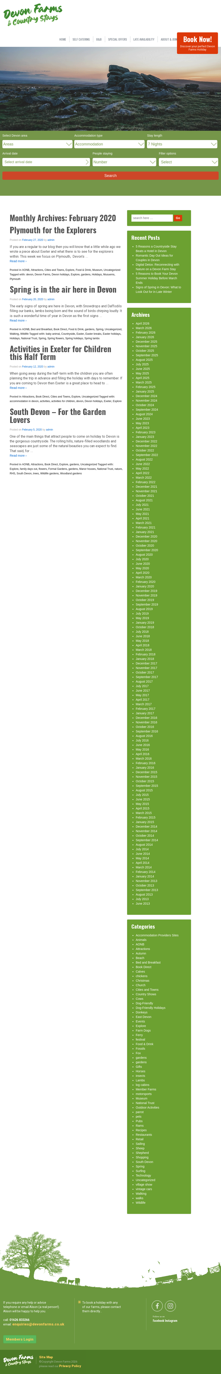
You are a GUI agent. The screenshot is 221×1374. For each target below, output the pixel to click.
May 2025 (142, 373)
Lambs (140, 1080)
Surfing (140, 1171)
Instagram (171, 1321)
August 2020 (144, 554)
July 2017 (142, 686)
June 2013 (143, 903)
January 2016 (145, 767)
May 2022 (142, 468)
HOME (62, 39)
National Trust (29, 338)
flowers (43, 468)
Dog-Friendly (144, 1003)
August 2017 (144, 681)
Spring (99, 329)
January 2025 (145, 391)
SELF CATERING (81, 39)
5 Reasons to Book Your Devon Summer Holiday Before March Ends (157, 278)
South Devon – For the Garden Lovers (58, 415)
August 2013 (144, 894)
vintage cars (144, 1189)
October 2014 (145, 835)
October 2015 (145, 781)
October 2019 (145, 600)
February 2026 (145, 332)
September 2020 (147, 550)
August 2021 (144, 500)
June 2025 (143, 369)
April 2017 (142, 699)
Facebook (159, 1321)
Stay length (154, 135)
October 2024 (145, 405)
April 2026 (142, 323)
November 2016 (146, 722)
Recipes (141, 1130)
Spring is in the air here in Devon (63, 289)
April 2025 (142, 378)
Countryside (68, 333)
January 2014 (145, 876)
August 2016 (144, 736)
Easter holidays (112, 333)
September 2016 (147, 731)
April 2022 (142, 473)
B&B (99, 39)
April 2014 (142, 862)
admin (51, 239)
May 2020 (142, 568)
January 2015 (145, 822)
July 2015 (142, 795)
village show (144, 1184)
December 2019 (146, 591)
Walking (14, 333)
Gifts (139, 1066)
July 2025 (142, 364)
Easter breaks (93, 333)
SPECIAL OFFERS (117, 39)
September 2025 (147, 355)
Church (140, 985)
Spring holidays (74, 338)
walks (139, 1198)
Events (140, 1021)
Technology (143, 1175)
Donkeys (141, 1012)
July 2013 (142, 899)
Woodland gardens (71, 473)
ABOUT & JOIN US (171, 39)
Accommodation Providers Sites (157, 935)
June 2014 (143, 853)
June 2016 (143, 745)
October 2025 (145, 350)
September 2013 (147, 890)
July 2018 (142, 631)
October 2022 (145, 450)
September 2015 (147, 785)
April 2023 (142, 427)
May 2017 (142, 695)
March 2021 (144, 523)
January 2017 (145, 713)
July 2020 (142, 559)
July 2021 (142, 504)
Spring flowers (55, 338)
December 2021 (146, 486)
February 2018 (145, 654)
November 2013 (146, 881)
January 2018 (145, 659)
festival (140, 1039)
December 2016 (146, 717)
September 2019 (147, 604)
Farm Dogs (143, 1030)
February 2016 (145, 763)
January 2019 (145, 622)
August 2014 (144, 844)
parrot (140, 1112)
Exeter (107, 401)
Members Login (19, 1339)
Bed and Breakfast (41, 329)
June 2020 (143, 563)
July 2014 (142, 849)
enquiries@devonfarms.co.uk (38, 1324)
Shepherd (142, 1153)
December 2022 (146, 441)
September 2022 (147, 455)
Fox (138, 1053)
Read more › (18, 261)
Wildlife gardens (49, 473)
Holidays (97, 274)
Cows (139, 998)
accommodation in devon (24, 401)
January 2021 (145, 532)
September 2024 (147, 409)
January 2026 (145, 337)
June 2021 (143, 509)
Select (166, 162)
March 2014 (144, 867)
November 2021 (146, 491)
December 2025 (146, 341)
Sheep (140, 1148)
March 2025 (144, 382)
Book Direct (60, 329)
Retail (140, 1139)
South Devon (24, 473)
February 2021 (145, 527)
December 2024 (146, 396)
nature (118, 468)
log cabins (142, 1085)
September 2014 (147, 840)
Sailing (140, 1143)
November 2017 (146, 668)
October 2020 (145, 545)
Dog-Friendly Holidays (151, 1008)
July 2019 (142, 613)
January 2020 (145, 586)
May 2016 (142, 749)
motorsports (144, 1094)
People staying (102, 153)
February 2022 (145, 482)
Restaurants (144, 1134)
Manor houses (87, 468)
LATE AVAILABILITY (143, 39)
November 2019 (146, 595)
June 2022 (143, 464)
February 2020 (145, 582)
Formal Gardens (57, 468)
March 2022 (144, 477)
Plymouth (15, 279)
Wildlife (24, 333)
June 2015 (143, 799)
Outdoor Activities (147, 1107)
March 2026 (144, 328)
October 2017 (145, 672)
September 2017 (147, 677)
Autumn (141, 953)
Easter (80, 333)
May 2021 (142, 514)
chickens (141, 976)
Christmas (142, 980)
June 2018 (143, 636)
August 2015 (144, 790)
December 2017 (146, 663)
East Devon (143, 1017)
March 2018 (144, 650)
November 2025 (146, 346)
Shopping (142, 1157)
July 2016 (142, 740)
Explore (70, 269)
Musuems (108, 274)
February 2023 (145, 432)
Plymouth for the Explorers (53, 230)
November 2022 (146, 446)
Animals (141, 940)
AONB (25, 269)
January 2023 (145, 437)
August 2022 (144, 459)
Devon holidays (60, 274)
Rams (140, 1125)
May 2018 (142, 640)
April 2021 (142, 518)
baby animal (53, 333)
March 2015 (144, 813)
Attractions (37, 269)
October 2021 (145, 495)
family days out (28, 468)
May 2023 (142, 423)
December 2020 (146, 536)
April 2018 (142, 645)
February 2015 (145, 817)
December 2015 (146, 772)
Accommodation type (88, 135)
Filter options (167, 153)
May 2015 (142, 804)
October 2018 (145, 627)
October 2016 (145, 727)
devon (29, 274)
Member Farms (146, 1089)
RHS (12, 473)
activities (45, 401)
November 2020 (146, 541)
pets (138, 1116)
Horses (140, 1071)
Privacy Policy (70, 1366)
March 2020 (144, 577)
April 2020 (142, 572)
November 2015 (146, 776)
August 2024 (144, 414)
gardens (85, 274)
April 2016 (142, 754)
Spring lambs (91, 338)
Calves (140, 971)
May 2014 (142, 858)
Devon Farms (42, 274)
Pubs (139, 1121)
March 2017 (144, 704)
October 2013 (145, 885)
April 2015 (142, 808)
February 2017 (145, 708)
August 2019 (144, 609)
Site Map (46, 1357)
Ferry (139, 1035)
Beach (140, 958)
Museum (97, 269)
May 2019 (142, 618)
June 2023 (143, 418)
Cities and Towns (54, 269)
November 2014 (146, 831)
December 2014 (146, 826)
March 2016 (144, 758)
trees (36, 473)
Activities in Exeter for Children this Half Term (60, 353)
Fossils (140, 1048)
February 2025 (145, 387)
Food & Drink (83, 269)
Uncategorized (112, 269)
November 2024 (146, 400)
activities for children (63, 401)
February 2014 (145, 872)
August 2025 (144, 359)
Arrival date (10, 153)
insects (140, 1075)
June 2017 (143, 690)
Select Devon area (14, 135)
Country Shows (146, 994)
